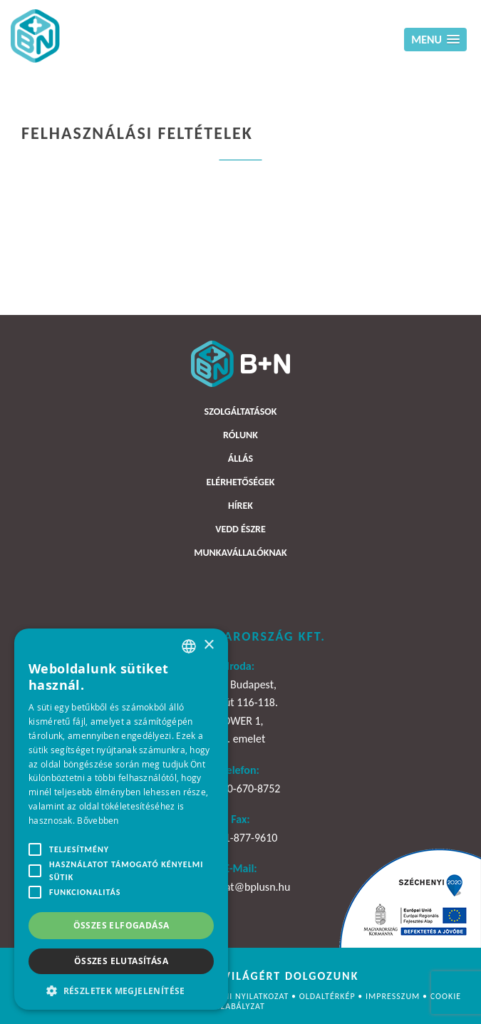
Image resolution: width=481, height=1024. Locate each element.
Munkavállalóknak (240, 553)
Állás (240, 458)
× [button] (208, 645)
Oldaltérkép (328, 996)
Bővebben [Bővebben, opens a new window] (97, 820)
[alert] (121, 819)
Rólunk (240, 435)
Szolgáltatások (241, 411)
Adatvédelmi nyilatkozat (233, 996)
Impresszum (394, 996)
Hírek (240, 506)
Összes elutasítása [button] (121, 961)
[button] (121, 989)
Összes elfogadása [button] (121, 925)
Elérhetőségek (241, 482)
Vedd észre (240, 529)
